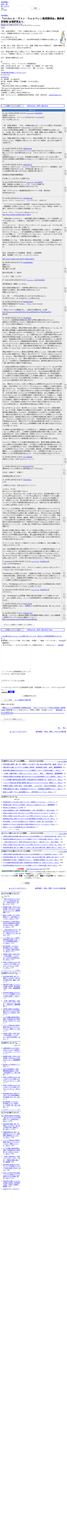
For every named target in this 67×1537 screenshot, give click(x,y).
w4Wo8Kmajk (27, 198)
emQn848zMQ (28, 262)
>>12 (8, 563)
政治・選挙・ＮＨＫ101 (5, 6)
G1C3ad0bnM (27, 457)
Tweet (3, 27)
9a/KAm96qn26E (30, 113)
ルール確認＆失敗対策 (23, 705)
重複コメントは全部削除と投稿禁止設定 (16, 712)
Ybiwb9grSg (27, 318)
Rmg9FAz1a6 (44, 561)
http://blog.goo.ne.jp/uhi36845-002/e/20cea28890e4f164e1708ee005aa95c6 (27, 312)
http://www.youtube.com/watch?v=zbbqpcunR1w (18, 259)
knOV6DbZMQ (40, 280)
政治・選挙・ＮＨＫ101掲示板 (55, 736)
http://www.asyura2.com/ (34, 874)
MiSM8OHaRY (28, 302)
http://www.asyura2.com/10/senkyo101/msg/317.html (11, 23)
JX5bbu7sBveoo (30, 280)
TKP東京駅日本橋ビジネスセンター (13, 72)
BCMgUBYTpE (28, 466)
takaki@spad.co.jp (55, 95)
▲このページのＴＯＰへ (18, 736)
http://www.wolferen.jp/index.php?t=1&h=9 (17, 214)
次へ (59, 732)
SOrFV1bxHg (27, 604)
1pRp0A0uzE (27, 148)
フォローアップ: (6, 719)
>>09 (4, 563)
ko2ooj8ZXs (39, 113)
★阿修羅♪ (4, 2)
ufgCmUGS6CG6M (35, 561)
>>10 (4, 482)
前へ (64, 732)
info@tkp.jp (5, 77)
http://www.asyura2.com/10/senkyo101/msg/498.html (20, 619)
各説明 (60, 645)
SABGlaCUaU (27, 613)
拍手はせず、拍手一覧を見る (37, 106)
